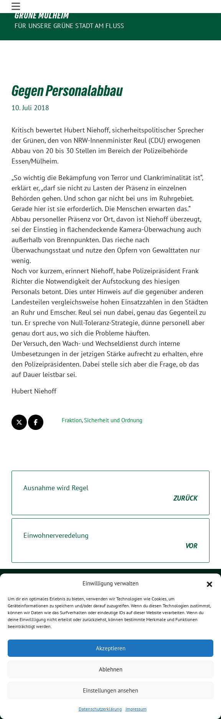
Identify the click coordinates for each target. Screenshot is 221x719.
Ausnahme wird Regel (110, 469)
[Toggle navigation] (16, 46)
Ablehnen (110, 669)
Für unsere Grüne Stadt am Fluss (69, 25)
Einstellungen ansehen (110, 690)
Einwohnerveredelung (110, 517)
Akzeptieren (110, 648)
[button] (209, 583)
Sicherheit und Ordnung (113, 396)
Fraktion (72, 396)
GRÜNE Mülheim (42, 15)
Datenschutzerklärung (100, 709)
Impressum (136, 709)
